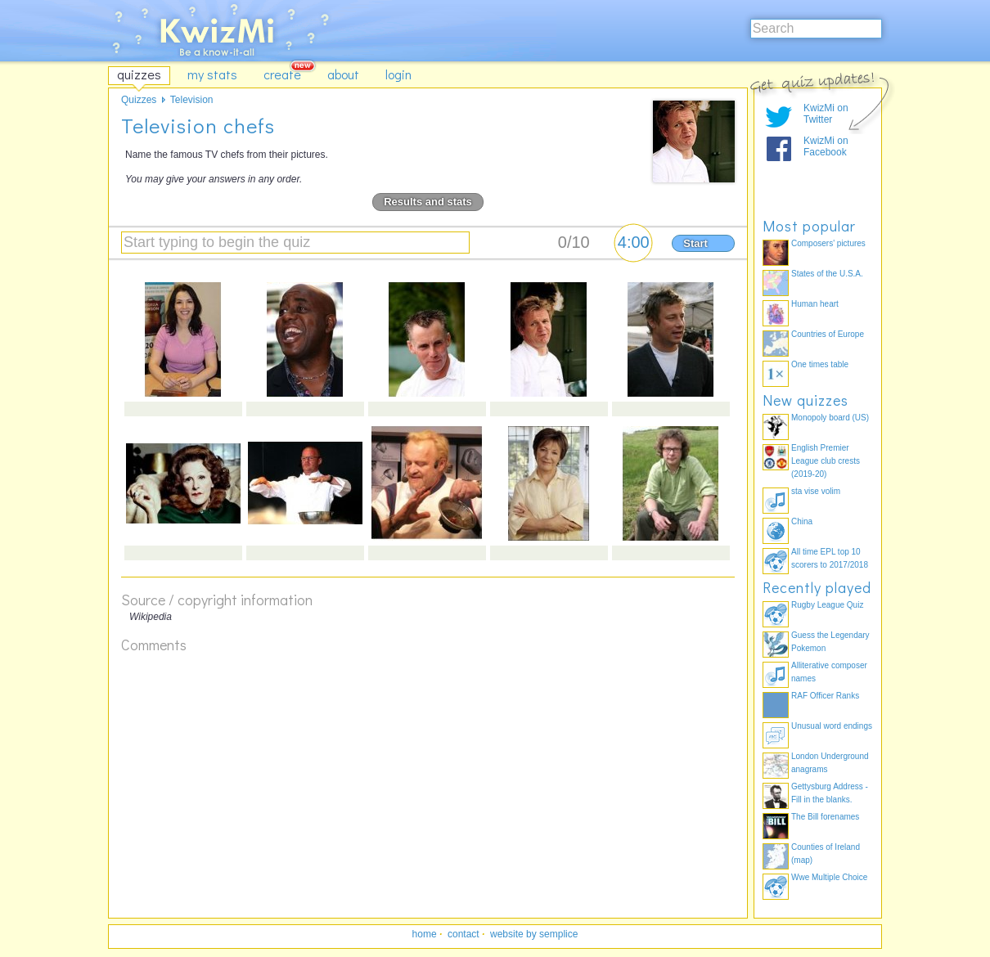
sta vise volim (815, 491)
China (801, 521)
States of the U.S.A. (827, 273)
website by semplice (534, 934)
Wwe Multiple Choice (829, 877)
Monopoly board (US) (830, 417)
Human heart (815, 303)
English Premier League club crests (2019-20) (825, 460)
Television (192, 100)
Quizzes (138, 100)
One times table (819, 364)
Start (695, 243)
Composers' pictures (828, 243)
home (424, 934)
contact (463, 934)
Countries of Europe (827, 334)
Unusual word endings (831, 725)
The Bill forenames (825, 816)
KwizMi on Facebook (825, 146)
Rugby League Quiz (827, 604)
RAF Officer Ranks (825, 695)
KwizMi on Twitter (825, 113)
